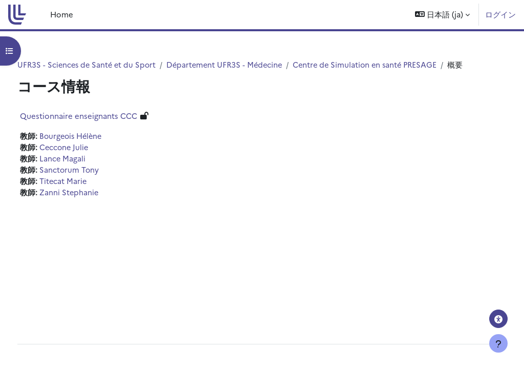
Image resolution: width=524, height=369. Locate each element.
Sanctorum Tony (88, 182)
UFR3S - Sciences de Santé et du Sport (107, 64)
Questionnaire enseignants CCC (97, 127)
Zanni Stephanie (88, 205)
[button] (442, 14)
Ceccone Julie (83, 159)
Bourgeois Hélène (91, 147)
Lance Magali (81, 171)
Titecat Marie (82, 194)
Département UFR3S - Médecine (249, 64)
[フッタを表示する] (498, 343)
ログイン (500, 14)
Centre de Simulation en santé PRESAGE (393, 64)
